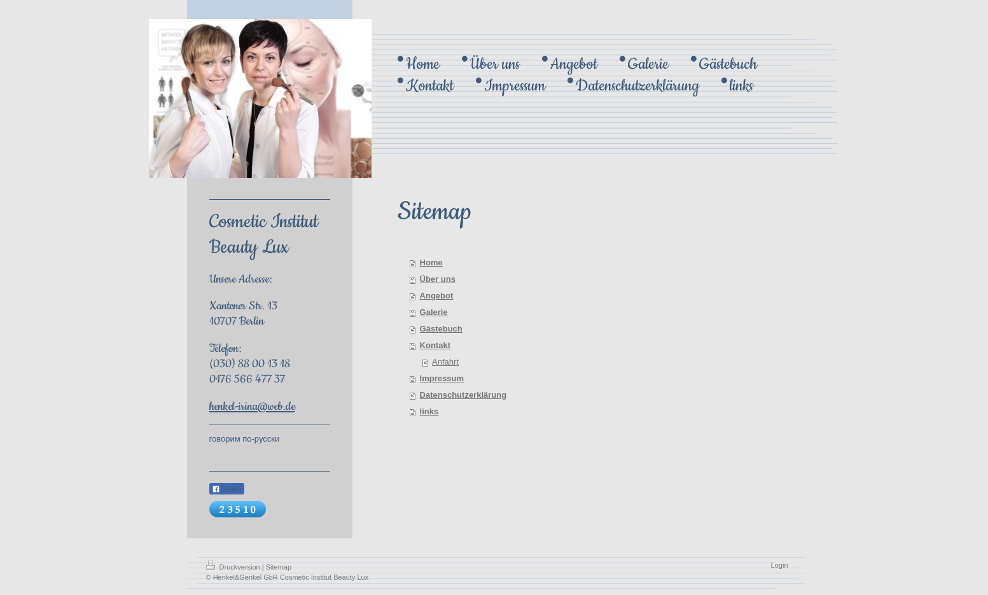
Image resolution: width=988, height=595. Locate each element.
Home (431, 262)
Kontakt (435, 345)
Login (779, 565)
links (429, 411)
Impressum (442, 378)
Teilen (227, 489)
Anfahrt (445, 362)
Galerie (434, 312)
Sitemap (278, 567)
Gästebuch (441, 328)
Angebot (437, 295)
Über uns (438, 279)
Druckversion (234, 567)
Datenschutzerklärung (463, 395)
